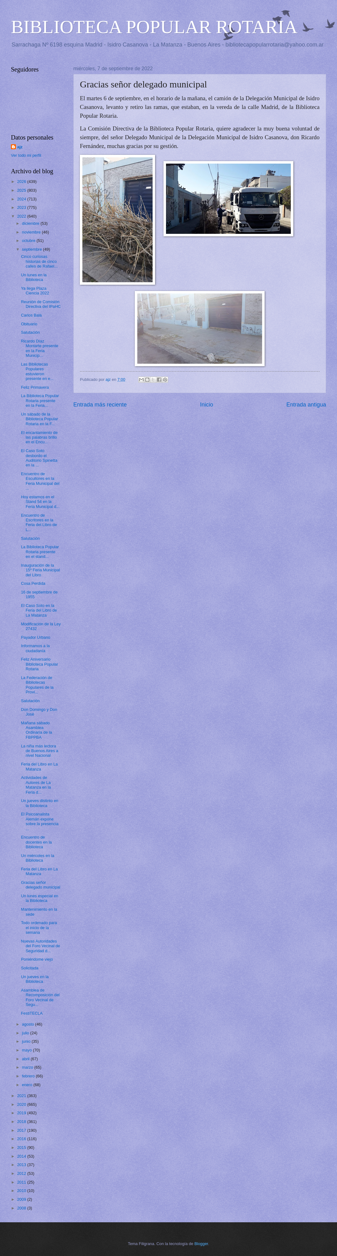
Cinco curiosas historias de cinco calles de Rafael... (39, 261)
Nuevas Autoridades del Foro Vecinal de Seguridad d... (40, 946)
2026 (22, 181)
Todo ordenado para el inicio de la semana (39, 927)
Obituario (29, 324)
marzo (28, 1067)
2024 (22, 199)
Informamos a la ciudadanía (35, 648)
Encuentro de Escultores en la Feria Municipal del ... (40, 480)
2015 (22, 1147)
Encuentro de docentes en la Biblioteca (36, 842)
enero (27, 1084)
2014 (22, 1156)
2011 (22, 1182)
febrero (29, 1076)
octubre (29, 240)
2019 (22, 1113)
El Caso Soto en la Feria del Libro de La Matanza (39, 610)
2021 (22, 1095)
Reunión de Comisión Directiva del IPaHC (41, 304)
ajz (19, 147)
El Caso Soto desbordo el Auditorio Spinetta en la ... (39, 457)
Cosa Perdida (33, 583)
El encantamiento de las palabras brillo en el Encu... (39, 437)
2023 (22, 207)
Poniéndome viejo (37, 959)
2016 (22, 1138)
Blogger (201, 1243)
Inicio (206, 404)
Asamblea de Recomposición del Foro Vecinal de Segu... (40, 997)
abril (26, 1059)
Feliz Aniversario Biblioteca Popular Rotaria (39, 664)
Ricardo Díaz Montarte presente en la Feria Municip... (39, 348)
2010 (22, 1190)
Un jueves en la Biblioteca (35, 979)
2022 (22, 216)
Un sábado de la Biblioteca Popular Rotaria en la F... (39, 419)
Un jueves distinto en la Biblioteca (39, 803)
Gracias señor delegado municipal (40, 884)
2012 (22, 1173)
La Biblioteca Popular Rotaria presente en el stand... (40, 551)
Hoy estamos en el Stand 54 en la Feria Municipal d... (40, 502)
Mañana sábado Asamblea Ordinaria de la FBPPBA (36, 730)
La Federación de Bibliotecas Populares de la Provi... (37, 684)
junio (27, 1041)
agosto (28, 1024)
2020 (22, 1104)
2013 (22, 1164)
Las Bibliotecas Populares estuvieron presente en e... (37, 371)
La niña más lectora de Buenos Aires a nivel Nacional (39, 751)
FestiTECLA (31, 1013)
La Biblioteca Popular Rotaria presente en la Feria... (40, 400)
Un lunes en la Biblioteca (33, 277)
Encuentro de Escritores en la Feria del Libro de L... (39, 522)
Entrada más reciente (100, 404)
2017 (22, 1130)
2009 (22, 1199)
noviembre (32, 232)
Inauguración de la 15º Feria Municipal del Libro (40, 570)
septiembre (32, 249)
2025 (22, 190)
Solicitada (29, 968)
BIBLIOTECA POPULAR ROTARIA (154, 27)
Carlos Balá (31, 315)
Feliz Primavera (35, 387)
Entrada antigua (306, 404)
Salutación (30, 332)
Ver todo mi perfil (26, 155)
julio (26, 1033)
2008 (22, 1208)
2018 (22, 1121)
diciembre (31, 223)
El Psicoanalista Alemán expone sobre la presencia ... (39, 821)
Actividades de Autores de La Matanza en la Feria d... (36, 784)
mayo (27, 1050)
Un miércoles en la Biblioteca (37, 858)
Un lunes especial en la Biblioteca (39, 898)
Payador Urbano (35, 637)
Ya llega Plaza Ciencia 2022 (35, 290)
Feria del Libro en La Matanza (39, 766)
